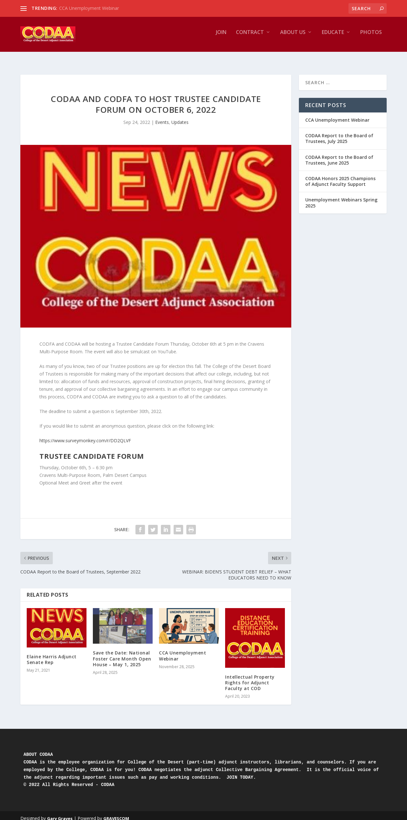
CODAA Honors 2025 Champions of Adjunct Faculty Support (340, 175)
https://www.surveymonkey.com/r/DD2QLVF (85, 435)
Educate (333, 37)
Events (162, 116)
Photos (371, 37)
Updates (180, 116)
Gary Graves (59, 813)
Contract (250, 37)
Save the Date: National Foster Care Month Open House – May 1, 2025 (122, 652)
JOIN (221, 37)
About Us (293, 37)
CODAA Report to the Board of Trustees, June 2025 (339, 154)
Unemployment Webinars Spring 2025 (341, 197)
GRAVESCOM (116, 813)
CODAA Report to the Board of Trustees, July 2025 (339, 133)
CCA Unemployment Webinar (89, 8)
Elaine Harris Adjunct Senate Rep (52, 654)
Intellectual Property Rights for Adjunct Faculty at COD (250, 677)
